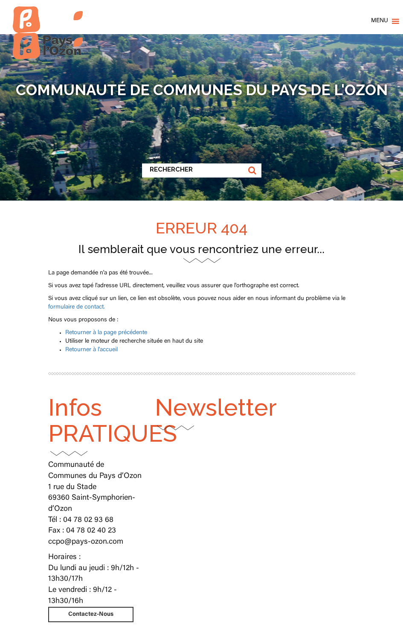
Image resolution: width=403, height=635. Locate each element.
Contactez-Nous (90, 615)
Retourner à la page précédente (106, 333)
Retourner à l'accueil (91, 350)
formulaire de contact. (76, 307)
